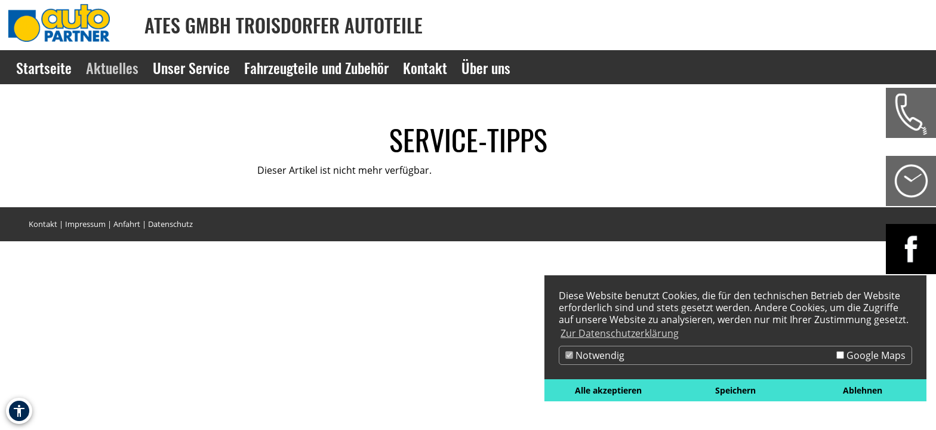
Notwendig (594, 355)
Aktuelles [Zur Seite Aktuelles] (112, 67)
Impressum (85, 224)
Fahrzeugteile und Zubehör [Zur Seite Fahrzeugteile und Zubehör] (316, 67)
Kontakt (43, 224)
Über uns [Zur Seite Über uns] (485, 67)
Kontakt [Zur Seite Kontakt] (425, 67)
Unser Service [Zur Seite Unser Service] (191, 67)
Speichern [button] (735, 390)
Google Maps (871, 355)
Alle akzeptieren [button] (608, 390)
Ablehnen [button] (862, 390)
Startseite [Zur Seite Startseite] (44, 67)
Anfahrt (126, 224)
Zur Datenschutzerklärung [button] (620, 333)
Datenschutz (170, 224)
